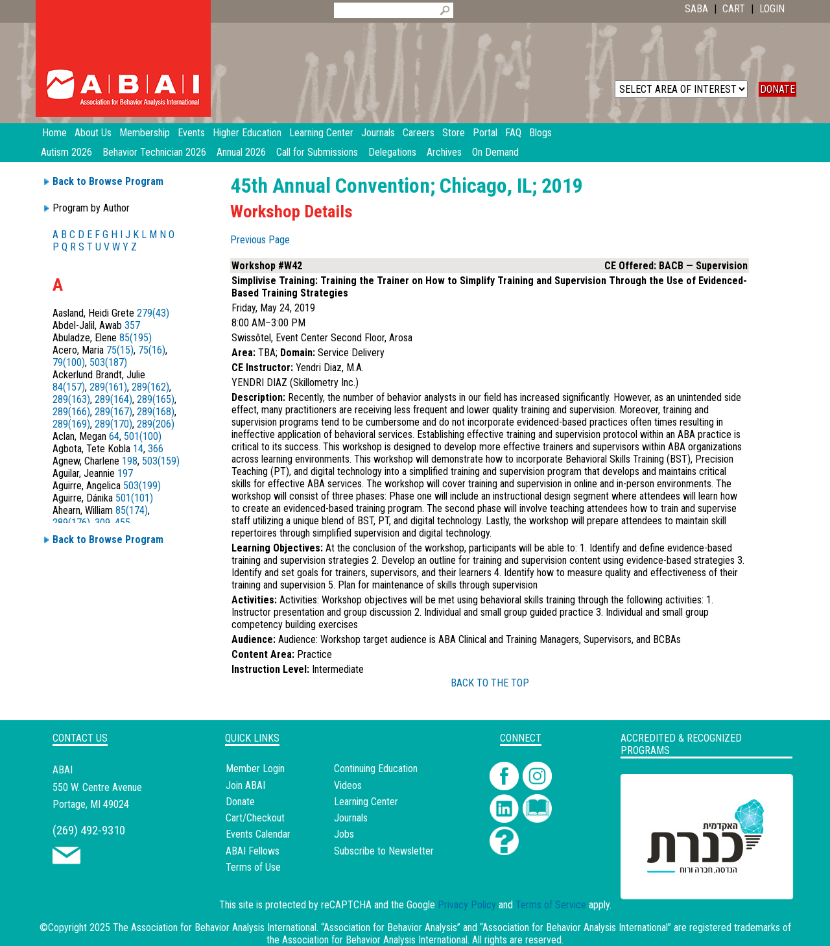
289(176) (71, 522)
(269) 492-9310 (89, 830)
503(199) (142, 485)
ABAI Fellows (252, 851)
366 (155, 449)
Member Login (255, 768)
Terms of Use (253, 867)
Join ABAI (245, 785)
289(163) (71, 399)
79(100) (69, 362)
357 (132, 325)
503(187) (108, 362)
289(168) (155, 412)
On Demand (495, 152)
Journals (351, 818)
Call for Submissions (317, 152)
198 (129, 461)
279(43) (153, 313)
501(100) (142, 436)
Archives (444, 152)
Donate (240, 801)
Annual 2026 (241, 152)
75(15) (120, 350)
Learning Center (366, 801)
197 (125, 473)
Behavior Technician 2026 (154, 152)
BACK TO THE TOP (490, 683)
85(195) (135, 338)
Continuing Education (376, 768)
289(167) (113, 412)
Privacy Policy (467, 905)
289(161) (108, 387)
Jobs (344, 834)
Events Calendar (258, 834)
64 (114, 436)
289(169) (71, 424)
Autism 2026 (66, 152)
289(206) (155, 424)
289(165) (155, 399)
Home (54, 133)
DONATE (777, 89)
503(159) (161, 461)
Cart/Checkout (255, 818)
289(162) (150, 387)
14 (138, 449)
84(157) (69, 387)
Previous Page (260, 240)
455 (122, 522)
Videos (348, 785)
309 (102, 522)
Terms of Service (551, 905)
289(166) (71, 412)
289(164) (113, 399)
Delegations (392, 152)
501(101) (134, 498)
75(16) (151, 350)
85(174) (131, 510)
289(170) (113, 424)
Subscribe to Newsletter (384, 851)
